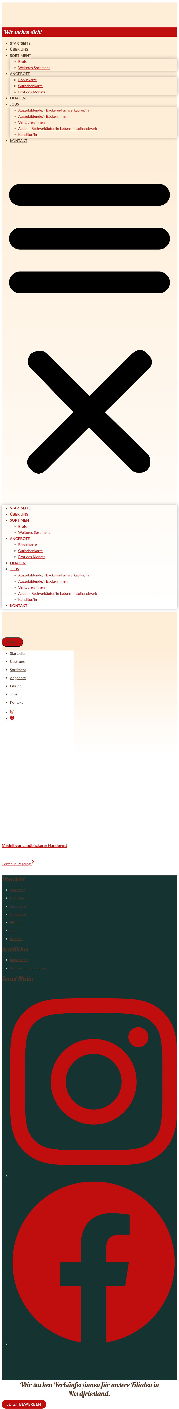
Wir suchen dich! (23, 32)
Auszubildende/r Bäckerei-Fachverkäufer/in (53, 110)
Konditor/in (27, 134)
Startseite (20, 43)
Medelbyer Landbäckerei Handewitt (34, 845)
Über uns (19, 49)
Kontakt (18, 140)
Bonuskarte (27, 80)
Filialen (18, 98)
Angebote (20, 73)
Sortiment (20, 55)
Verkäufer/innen (31, 122)
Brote (22, 61)
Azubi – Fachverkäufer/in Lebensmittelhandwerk (57, 128)
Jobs (14, 104)
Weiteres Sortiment (34, 67)
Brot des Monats (31, 92)
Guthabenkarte (30, 86)
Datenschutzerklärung (28, 968)
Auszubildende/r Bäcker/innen (43, 116)
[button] (89, 324)
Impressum (19, 959)
